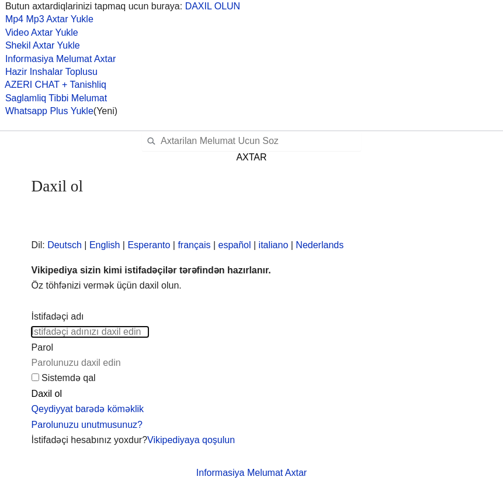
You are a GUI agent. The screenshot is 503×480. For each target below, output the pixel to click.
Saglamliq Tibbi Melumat (53, 98)
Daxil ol (47, 394)
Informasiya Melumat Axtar (58, 59)
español (234, 245)
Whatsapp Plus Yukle (46, 111)
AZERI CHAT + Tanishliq (53, 85)
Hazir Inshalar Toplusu (49, 72)
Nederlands (320, 245)
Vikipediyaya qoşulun (191, 440)
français (194, 245)
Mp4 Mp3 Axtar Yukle (46, 19)
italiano (274, 245)
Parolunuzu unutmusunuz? (87, 425)
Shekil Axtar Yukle (40, 45)
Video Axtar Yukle (39, 32)
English (104, 245)
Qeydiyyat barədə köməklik (88, 409)
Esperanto (148, 245)
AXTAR (251, 157)
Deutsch (64, 245)
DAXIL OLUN (213, 6)
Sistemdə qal (68, 378)
